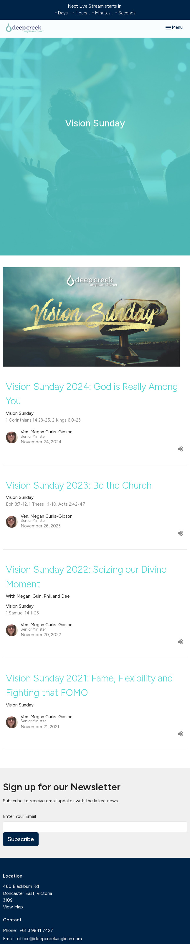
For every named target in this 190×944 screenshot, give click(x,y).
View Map (13, 907)
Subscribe (21, 839)
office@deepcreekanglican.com (49, 938)
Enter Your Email (19, 816)
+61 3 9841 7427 (36, 930)
